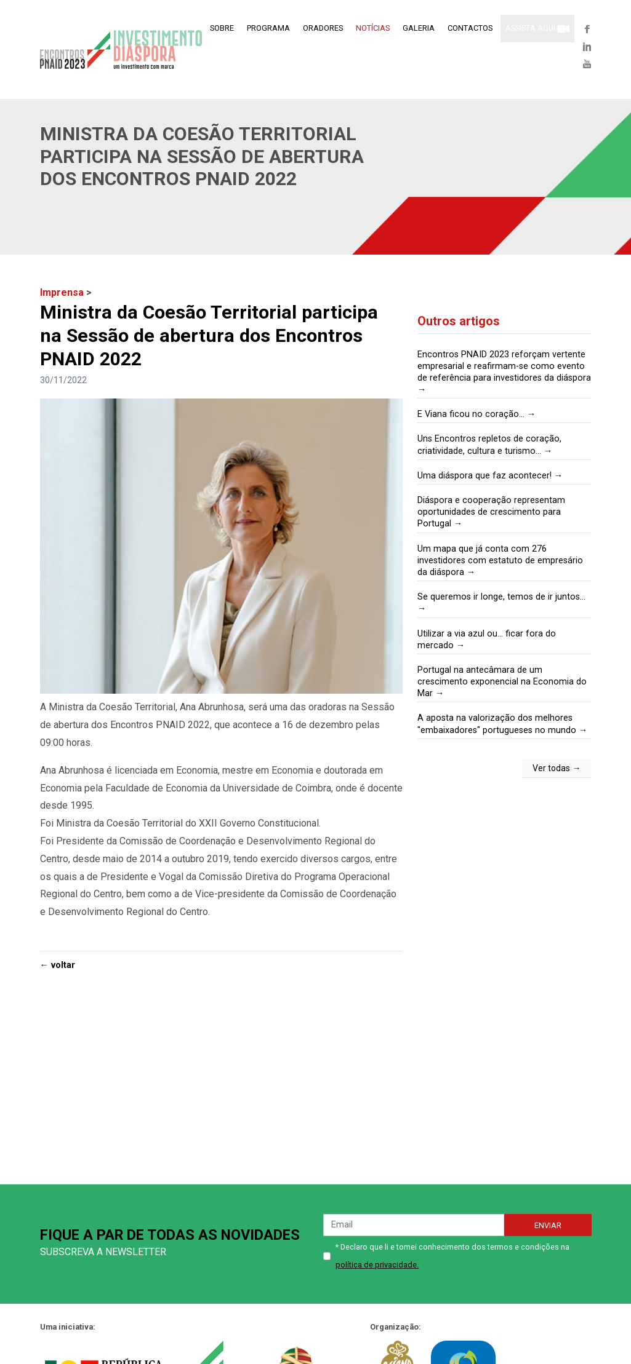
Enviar (547, 1225)
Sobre (222, 28)
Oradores (323, 28)
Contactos (470, 28)
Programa (268, 28)
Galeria (419, 28)
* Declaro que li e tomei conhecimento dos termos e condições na (452, 1255)
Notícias (373, 28)
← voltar (57, 965)
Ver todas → (557, 768)
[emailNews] (413, 1225)
